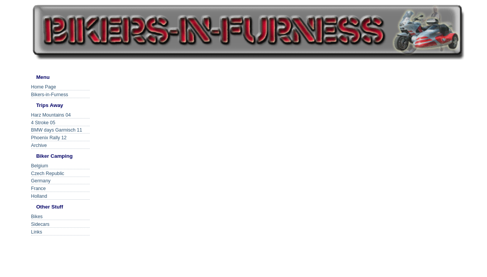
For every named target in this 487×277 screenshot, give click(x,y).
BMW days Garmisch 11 (56, 130)
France (38, 188)
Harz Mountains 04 (51, 115)
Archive (39, 145)
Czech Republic (47, 173)
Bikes (37, 216)
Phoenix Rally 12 (49, 137)
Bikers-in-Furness (49, 94)
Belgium (39, 166)
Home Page (43, 87)
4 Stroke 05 (43, 122)
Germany (41, 181)
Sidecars (40, 224)
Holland (39, 196)
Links (36, 232)
